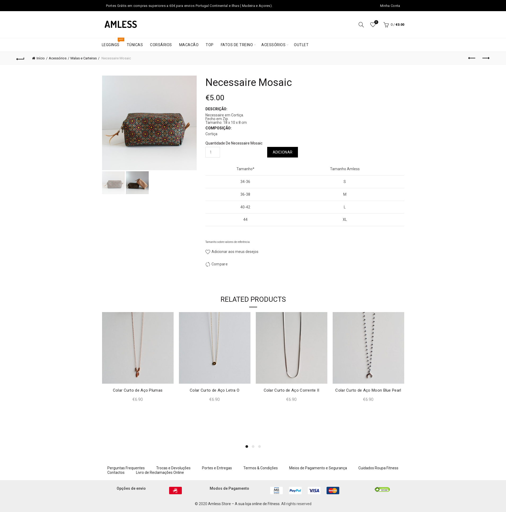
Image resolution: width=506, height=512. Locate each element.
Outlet (301, 45)
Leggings (112, 42)
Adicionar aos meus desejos (234, 252)
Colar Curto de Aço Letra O (214, 390)
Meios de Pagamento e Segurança (318, 468)
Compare (220, 264)
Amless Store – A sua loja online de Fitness (244, 504)
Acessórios (273, 45)
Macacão (189, 45)
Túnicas (135, 45)
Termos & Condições (260, 468)
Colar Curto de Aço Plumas (138, 390)
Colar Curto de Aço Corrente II (291, 390)
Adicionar (283, 152)
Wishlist (375, 22)
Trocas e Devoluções (173, 468)
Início (41, 58)
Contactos (116, 472)
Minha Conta (390, 6)
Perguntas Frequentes (126, 468)
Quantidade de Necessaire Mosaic (233, 143)
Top (210, 45)
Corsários (161, 45)
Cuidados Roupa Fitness (378, 468)
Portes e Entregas (217, 468)
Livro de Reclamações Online (160, 472)
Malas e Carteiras (84, 58)
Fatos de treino (237, 45)
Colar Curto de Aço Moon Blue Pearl (368, 390)
